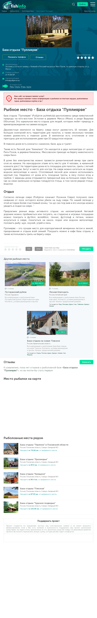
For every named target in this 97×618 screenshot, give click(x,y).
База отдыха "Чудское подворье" (37, 502)
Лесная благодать (59, 291)
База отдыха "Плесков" (32, 488)
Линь (12, 86)
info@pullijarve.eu (12, 80)
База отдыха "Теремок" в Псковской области (44, 444)
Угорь (23, 86)
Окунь (17, 86)
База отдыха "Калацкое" (33, 473)
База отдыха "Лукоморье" (34, 459)
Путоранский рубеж (16, 291)
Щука (28, 86)
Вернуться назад (88, 11)
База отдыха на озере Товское (43, 340)
